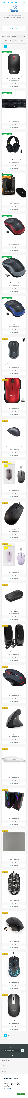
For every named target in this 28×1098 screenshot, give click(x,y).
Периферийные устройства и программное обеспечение (14, 19)
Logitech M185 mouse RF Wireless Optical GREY (14, 364)
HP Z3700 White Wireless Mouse (14, 774)
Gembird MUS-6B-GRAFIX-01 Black (14, 897)
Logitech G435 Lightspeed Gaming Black (14, 159)
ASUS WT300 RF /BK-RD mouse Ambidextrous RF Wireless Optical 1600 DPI (14, 77)
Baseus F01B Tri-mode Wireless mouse (14, 487)
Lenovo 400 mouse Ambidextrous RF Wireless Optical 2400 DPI (14, 610)
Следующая (20, 46)
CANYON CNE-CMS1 (14, 200)
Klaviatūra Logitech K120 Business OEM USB (14, 118)
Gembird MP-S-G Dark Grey (14, 856)
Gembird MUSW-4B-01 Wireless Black (14, 938)
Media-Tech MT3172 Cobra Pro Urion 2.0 (14, 815)
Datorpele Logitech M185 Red (14, 241)
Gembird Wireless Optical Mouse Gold (14, 1020)
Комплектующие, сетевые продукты (15, 15)
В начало (3, 15)
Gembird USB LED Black (14, 979)
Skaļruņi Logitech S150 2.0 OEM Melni (14, 651)
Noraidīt (13, 1094)
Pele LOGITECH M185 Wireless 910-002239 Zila (14, 323)
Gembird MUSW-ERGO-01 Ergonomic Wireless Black (14, 733)
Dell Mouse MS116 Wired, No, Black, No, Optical (14, 528)
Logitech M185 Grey (14, 282)
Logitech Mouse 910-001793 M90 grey (14, 446)
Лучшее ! (5, 339)
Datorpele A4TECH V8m (14, 692)
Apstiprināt (21, 1094)
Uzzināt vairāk (7, 1088)
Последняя (23, 46)
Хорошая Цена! (7, 52)
